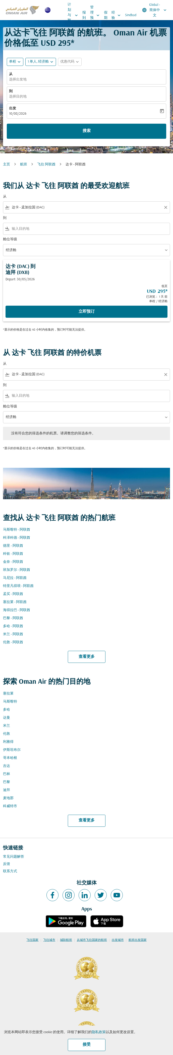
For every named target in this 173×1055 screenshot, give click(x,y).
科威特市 (10, 806)
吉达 (6, 766)
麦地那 (8, 798)
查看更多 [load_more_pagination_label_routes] (87, 657)
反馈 (6, 864)
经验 (117, 15)
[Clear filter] (165, 207)
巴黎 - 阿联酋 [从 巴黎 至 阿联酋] (13, 618)
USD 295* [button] (57, 43)
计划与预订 (74, 15)
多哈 (6, 710)
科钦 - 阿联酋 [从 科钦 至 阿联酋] (13, 554)
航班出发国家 (138, 940)
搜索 (87, 131)
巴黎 (6, 782)
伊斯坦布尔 (12, 750)
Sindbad (130, 15)
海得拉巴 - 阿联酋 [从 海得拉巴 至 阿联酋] (16, 610)
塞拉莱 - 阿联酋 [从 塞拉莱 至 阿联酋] (15, 602)
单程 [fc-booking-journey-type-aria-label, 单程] (12, 62)
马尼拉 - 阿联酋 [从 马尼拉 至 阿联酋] (15, 578)
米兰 (6, 726)
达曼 (6, 718)
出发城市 (118, 940)
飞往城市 (49, 940)
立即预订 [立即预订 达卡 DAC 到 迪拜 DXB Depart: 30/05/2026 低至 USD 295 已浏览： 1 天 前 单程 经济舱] (87, 312)
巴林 (6, 774)
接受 (87, 1045)
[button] (40, 62)
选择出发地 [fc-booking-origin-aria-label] (18, 79)
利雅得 (8, 742)
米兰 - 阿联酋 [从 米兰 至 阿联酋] (13, 634)
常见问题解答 (13, 857)
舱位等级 (10, 239)
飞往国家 (32, 940)
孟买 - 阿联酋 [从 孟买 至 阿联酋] (13, 594)
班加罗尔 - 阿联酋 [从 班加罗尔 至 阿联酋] (16, 570)
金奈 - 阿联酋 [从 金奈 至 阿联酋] (13, 562)
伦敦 (6, 734)
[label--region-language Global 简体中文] (154, 10)
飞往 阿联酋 (46, 164)
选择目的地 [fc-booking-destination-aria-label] (18, 97)
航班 (23, 164)
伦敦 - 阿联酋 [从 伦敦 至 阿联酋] (13, 642)
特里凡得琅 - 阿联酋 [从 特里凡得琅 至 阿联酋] (18, 586)
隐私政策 (99, 1032)
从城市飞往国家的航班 (92, 940)
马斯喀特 (10, 702)
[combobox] (86, 207)
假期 (105, 15)
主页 (6, 164)
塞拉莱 (8, 694)
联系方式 (10, 871)
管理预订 (96, 15)
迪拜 (6, 790)
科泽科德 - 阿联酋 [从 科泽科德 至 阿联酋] (16, 538)
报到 (84, 15)
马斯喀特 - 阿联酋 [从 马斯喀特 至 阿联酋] (16, 530)
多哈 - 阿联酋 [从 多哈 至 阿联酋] (13, 626)
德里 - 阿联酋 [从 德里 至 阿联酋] (13, 546)
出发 (12, 108)
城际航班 (66, 940)
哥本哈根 (10, 758)
